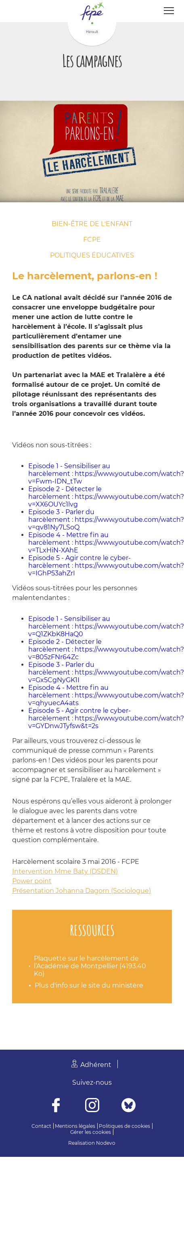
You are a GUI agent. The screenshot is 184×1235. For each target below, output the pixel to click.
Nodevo (105, 1143)
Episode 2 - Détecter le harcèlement (65, 492)
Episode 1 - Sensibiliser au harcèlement (69, 469)
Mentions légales (75, 1126)
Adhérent (95, 1065)
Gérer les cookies (90, 1132)
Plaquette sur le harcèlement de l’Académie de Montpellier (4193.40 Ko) (90, 966)
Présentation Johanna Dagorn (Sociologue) (81, 891)
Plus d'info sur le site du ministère (89, 985)
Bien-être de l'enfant (92, 224)
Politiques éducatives (92, 255)
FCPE (92, 239)
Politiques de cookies (124, 1126)
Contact (41, 1126)
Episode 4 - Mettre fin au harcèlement (68, 538)
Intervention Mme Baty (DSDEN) (65, 871)
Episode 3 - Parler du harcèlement (61, 515)
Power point (32, 881)
